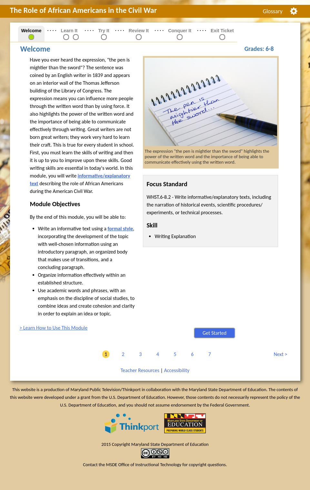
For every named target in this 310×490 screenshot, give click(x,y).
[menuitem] (272, 11)
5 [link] (173, 354)
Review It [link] (139, 30)
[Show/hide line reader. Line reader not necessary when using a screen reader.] (294, 10)
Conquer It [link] (179, 30)
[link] (66, 37)
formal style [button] (120, 229)
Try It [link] (103, 30)
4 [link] (156, 354)
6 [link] (191, 354)
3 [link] (139, 354)
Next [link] (279, 354)
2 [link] (122, 354)
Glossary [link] (273, 11)
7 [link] (208, 354)
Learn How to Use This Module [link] (55, 328)
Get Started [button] (214, 333)
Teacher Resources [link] (140, 370)
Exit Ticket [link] (222, 30)
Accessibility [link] (176, 370)
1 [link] (104, 354)
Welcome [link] (31, 30)
